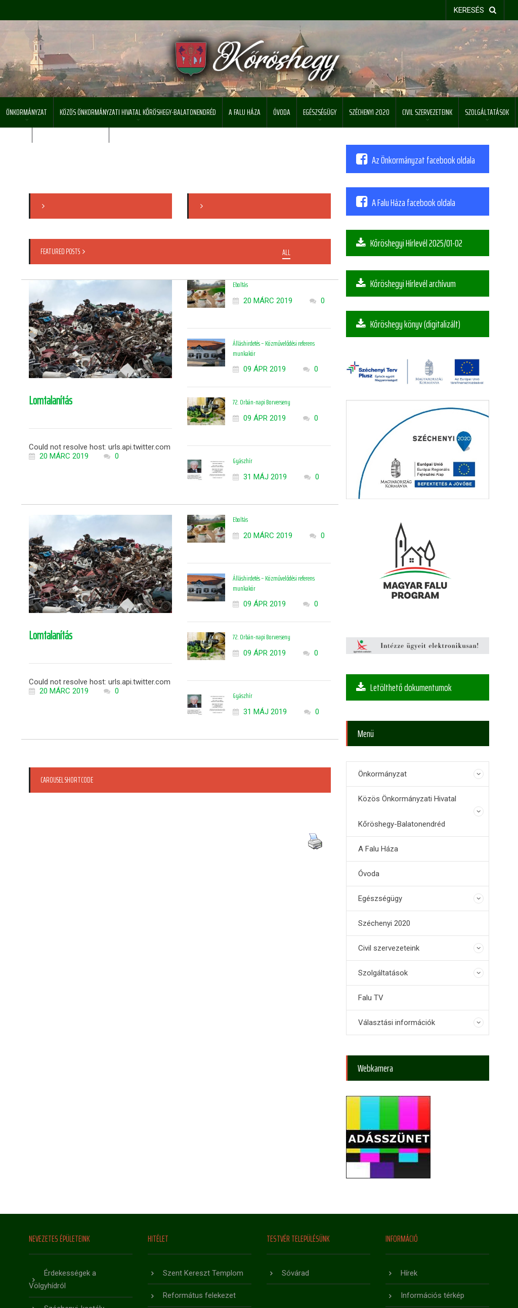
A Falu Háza (245, 112)
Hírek (409, 1273)
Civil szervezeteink (427, 112)
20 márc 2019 (59, 456)
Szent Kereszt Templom (203, 1273)
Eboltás (240, 284)
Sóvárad (295, 1273)
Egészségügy (319, 112)
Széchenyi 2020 (369, 112)
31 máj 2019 (260, 476)
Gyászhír (242, 460)
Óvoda (281, 112)
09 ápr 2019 (259, 369)
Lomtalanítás (50, 401)
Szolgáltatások (487, 112)
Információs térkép (432, 1295)
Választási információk (396, 1022)
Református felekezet (199, 1295)
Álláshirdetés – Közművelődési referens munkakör (274, 348)
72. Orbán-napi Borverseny (261, 401)
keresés (475, 10)
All (286, 253)
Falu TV (370, 997)
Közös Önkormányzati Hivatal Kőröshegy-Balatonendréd (138, 112)
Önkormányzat (26, 112)
